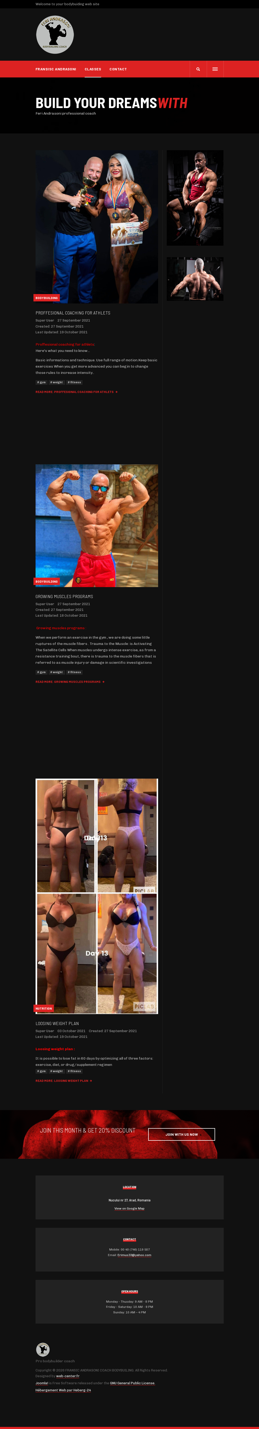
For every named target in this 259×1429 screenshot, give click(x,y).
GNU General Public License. (132, 1383)
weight (57, 382)
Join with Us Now (181, 1134)
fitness (75, 382)
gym (42, 382)
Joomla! (42, 1383)
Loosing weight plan (57, 1023)
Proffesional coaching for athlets (73, 313)
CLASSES (93, 69)
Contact (118, 69)
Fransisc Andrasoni (56, 69)
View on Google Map (129, 1208)
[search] (198, 69)
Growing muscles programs (64, 596)
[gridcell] (97, 1061)
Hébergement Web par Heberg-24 (63, 1390)
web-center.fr (67, 1376)
